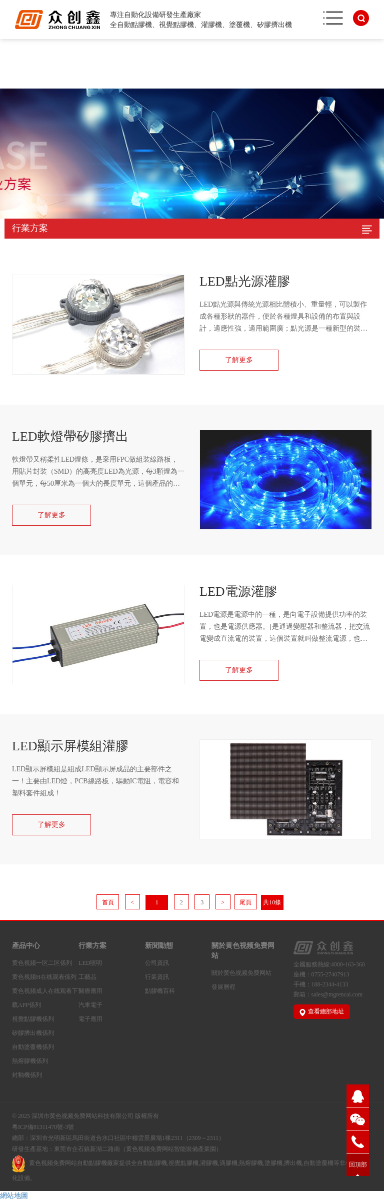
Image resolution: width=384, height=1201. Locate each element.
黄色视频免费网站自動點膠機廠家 (74, 1162)
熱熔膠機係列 (30, 1060)
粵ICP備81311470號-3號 (43, 1126)
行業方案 (92, 945)
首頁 (108, 902)
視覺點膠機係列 (33, 1018)
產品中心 (26, 945)
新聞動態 (159, 945)
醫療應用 (90, 990)
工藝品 (87, 976)
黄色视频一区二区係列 (42, 962)
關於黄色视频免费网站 (243, 950)
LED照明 (90, 962)
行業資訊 (157, 976)
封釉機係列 (27, 1074)
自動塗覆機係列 (33, 1046)
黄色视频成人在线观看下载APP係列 (45, 997)
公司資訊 (157, 962)
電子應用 (90, 1018)
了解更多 (239, 360)
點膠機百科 (160, 990)
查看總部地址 (322, 1011)
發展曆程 (224, 986)
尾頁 (246, 902)
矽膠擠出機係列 (33, 1032)
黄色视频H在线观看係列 (44, 976)
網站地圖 (14, 1195)
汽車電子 (90, 1004)
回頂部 (358, 1164)
